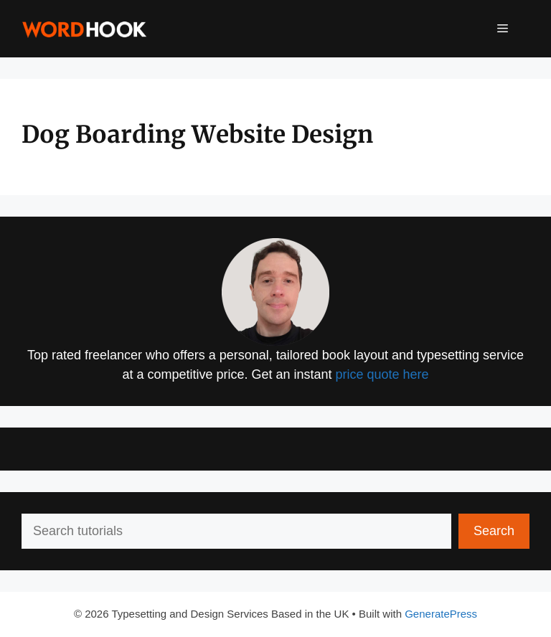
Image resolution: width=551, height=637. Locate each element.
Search (494, 531)
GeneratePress (441, 614)
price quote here (382, 374)
